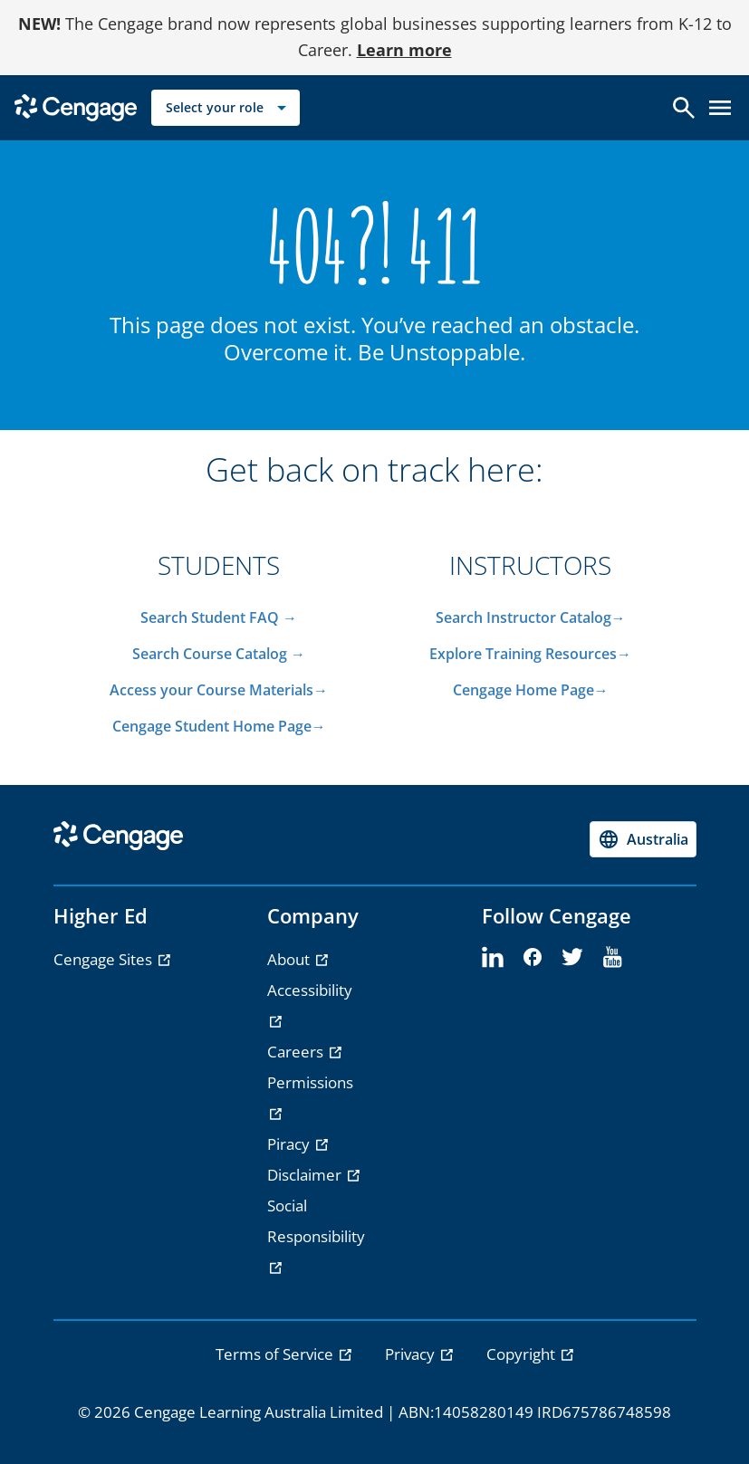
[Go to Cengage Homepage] (75, 106)
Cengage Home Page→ (531, 690)
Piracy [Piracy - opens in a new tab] (290, 1144)
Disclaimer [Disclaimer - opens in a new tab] (306, 1174)
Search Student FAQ (211, 617)
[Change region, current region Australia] (643, 839)
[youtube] (612, 957)
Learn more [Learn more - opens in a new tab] (404, 50)
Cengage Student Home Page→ (219, 726)
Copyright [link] (522, 1354)
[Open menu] (720, 108)
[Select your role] (225, 108)
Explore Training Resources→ (530, 654)
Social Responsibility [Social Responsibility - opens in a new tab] (316, 1221)
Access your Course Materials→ (219, 690)
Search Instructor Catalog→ (531, 617)
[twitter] (572, 957)
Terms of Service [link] (276, 1354)
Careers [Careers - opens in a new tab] (297, 1051)
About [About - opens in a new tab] (290, 959)
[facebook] (532, 957)
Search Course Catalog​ (209, 654)
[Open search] (683, 108)
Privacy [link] (411, 1354)
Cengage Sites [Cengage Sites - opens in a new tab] (104, 959)
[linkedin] (493, 957)
